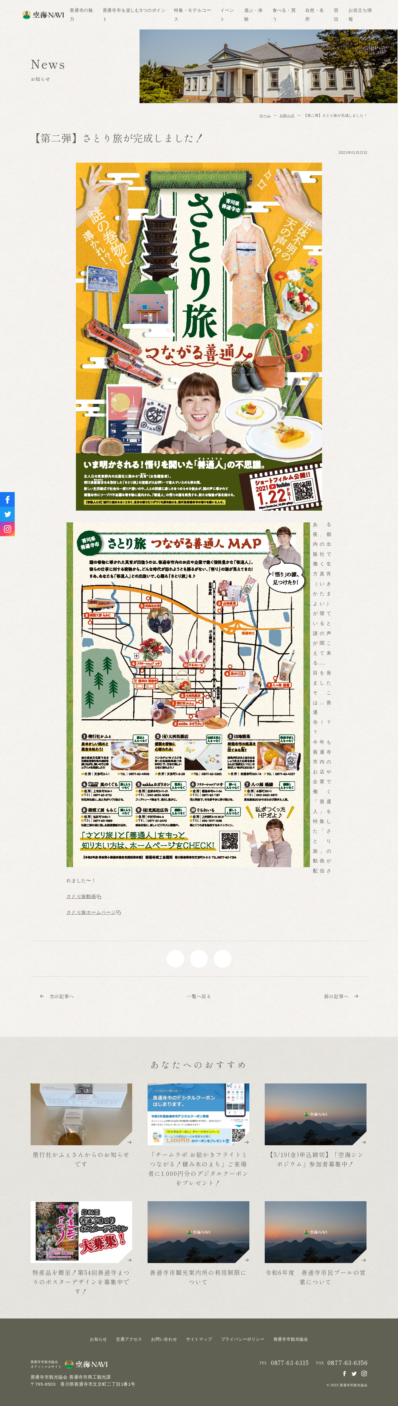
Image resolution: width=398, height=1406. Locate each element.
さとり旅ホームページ (94, 912)
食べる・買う (284, 15)
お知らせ (287, 115)
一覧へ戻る (199, 996)
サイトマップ (199, 1339)
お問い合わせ (164, 1339)
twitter (199, 959)
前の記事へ (341, 996)
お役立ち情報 (360, 15)
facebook (175, 959)
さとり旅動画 (84, 896)
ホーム (265, 115)
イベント (227, 15)
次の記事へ (56, 996)
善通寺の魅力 (81, 15)
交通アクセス (129, 1339)
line (222, 959)
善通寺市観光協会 (290, 1339)
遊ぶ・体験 (253, 15)
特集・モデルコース (192, 15)
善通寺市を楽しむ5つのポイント (134, 15)
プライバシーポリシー (243, 1339)
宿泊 (336, 15)
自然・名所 (314, 15)
